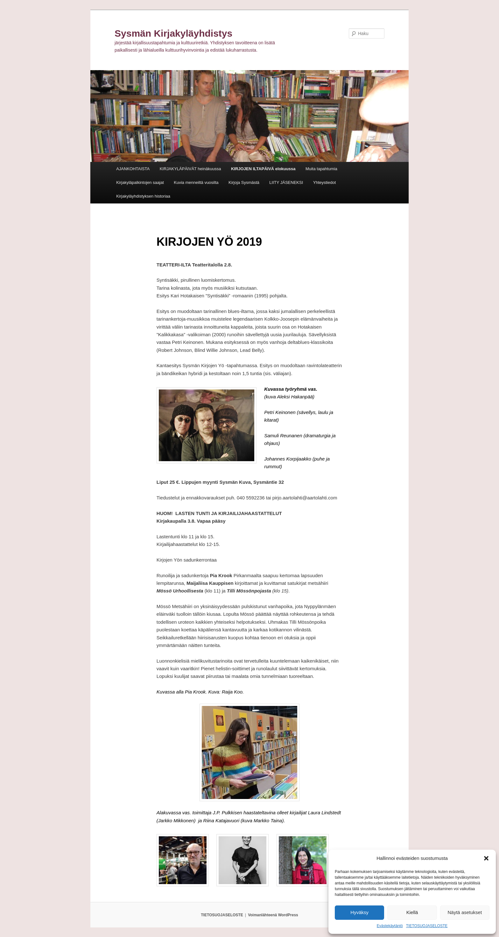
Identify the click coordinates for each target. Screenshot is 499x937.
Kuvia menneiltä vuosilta (196, 182)
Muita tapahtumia (321, 168)
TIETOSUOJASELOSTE (426, 926)
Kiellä (412, 912)
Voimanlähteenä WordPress (273, 915)
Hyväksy (359, 912)
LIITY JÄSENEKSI (286, 182)
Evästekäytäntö (390, 926)
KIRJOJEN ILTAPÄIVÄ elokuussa (263, 168)
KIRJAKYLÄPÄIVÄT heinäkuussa (190, 168)
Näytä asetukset (465, 912)
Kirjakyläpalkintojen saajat (140, 182)
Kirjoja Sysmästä (243, 182)
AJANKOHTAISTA (133, 168)
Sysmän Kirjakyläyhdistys (173, 33)
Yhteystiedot (324, 182)
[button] (486, 858)
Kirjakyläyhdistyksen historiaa (143, 196)
